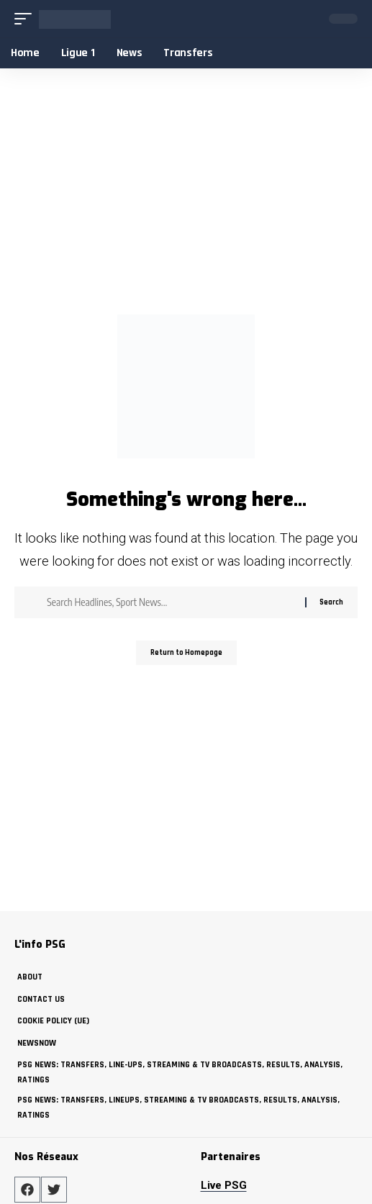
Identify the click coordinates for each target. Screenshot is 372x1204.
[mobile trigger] (26, 19)
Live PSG (224, 1185)
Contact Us (41, 999)
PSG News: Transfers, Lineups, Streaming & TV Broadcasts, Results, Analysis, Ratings (178, 1107)
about (29, 977)
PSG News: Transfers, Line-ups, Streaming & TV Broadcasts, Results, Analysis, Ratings (179, 1072)
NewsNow (36, 1043)
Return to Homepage (186, 653)
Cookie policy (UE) (53, 1020)
